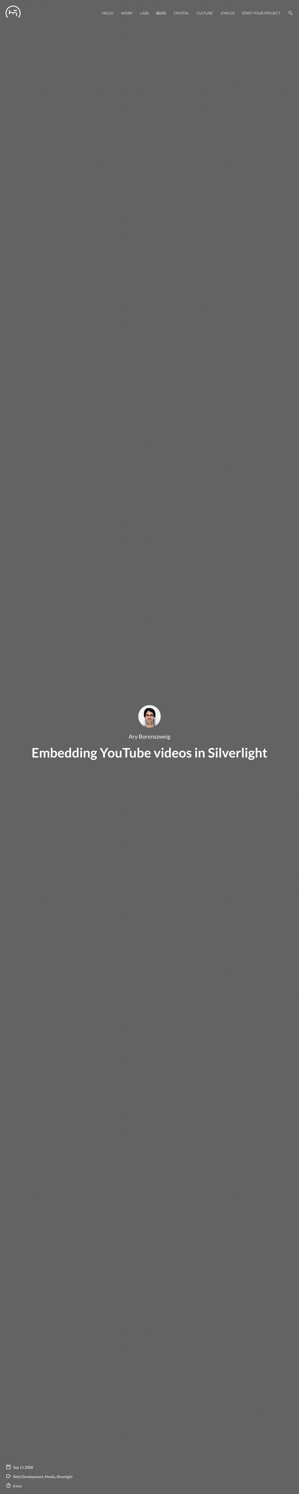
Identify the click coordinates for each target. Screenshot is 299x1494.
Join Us (227, 13)
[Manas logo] (13, 13)
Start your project (261, 13)
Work (127, 13)
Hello (108, 13)
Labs (144, 13)
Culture (204, 13)
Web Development (28, 1476)
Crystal (181, 13)
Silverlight (65, 1476)
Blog (161, 13)
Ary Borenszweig (149, 736)
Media (50, 1476)
